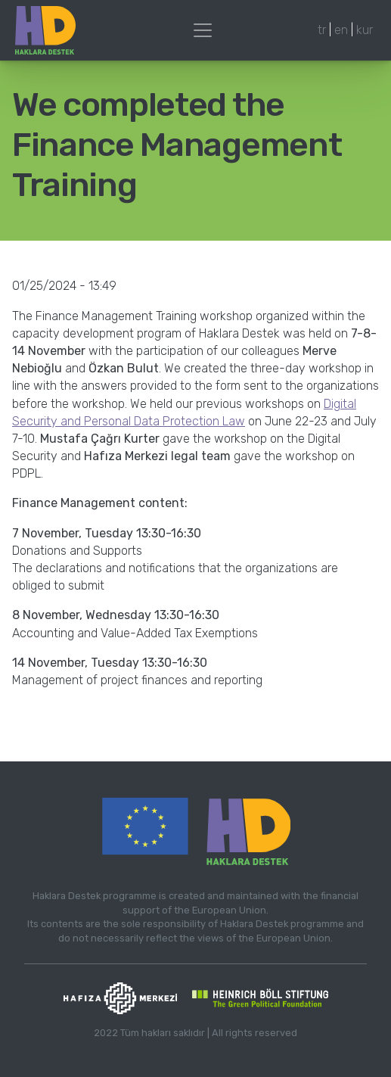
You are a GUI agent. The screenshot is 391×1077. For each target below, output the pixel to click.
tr (322, 30)
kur (364, 30)
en (341, 30)
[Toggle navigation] (202, 30)
